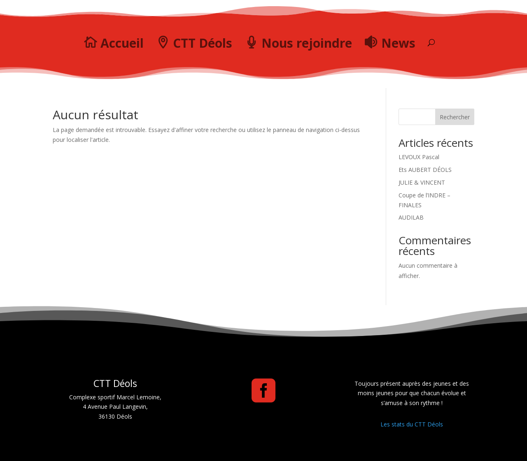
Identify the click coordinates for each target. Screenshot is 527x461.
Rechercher (455, 117)
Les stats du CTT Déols (411, 424)
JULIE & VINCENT (422, 182)
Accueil (122, 43)
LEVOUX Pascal (419, 157)
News (398, 43)
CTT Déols (202, 43)
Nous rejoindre (306, 43)
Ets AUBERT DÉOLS (425, 170)
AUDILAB (411, 217)
